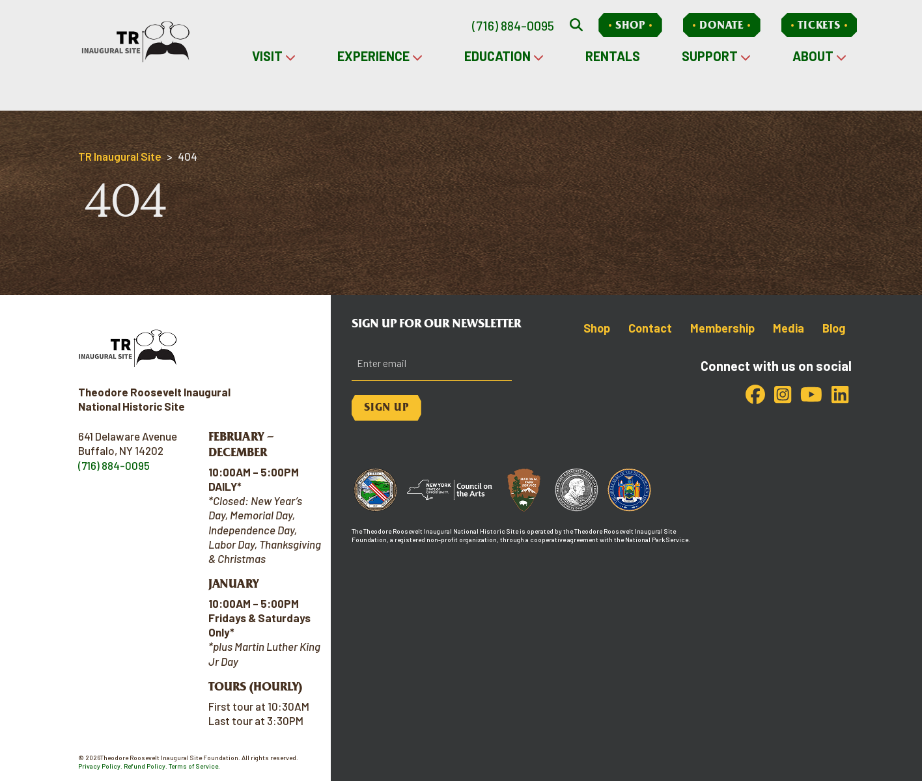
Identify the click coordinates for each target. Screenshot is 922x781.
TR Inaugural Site (119, 156)
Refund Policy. (145, 766)
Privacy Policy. (100, 766)
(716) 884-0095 (513, 25)
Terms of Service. (194, 766)
